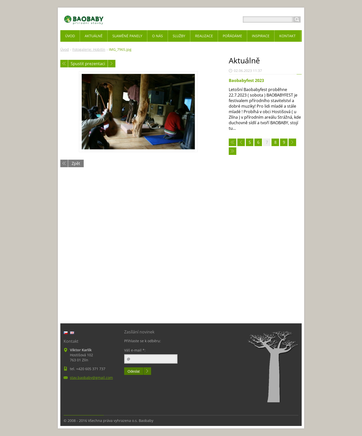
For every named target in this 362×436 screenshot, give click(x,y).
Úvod (64, 49)
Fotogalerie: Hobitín (88, 49)
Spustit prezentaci (88, 63)
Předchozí (64, 63)
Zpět (76, 163)
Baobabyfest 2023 (246, 80)
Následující (111, 63)
